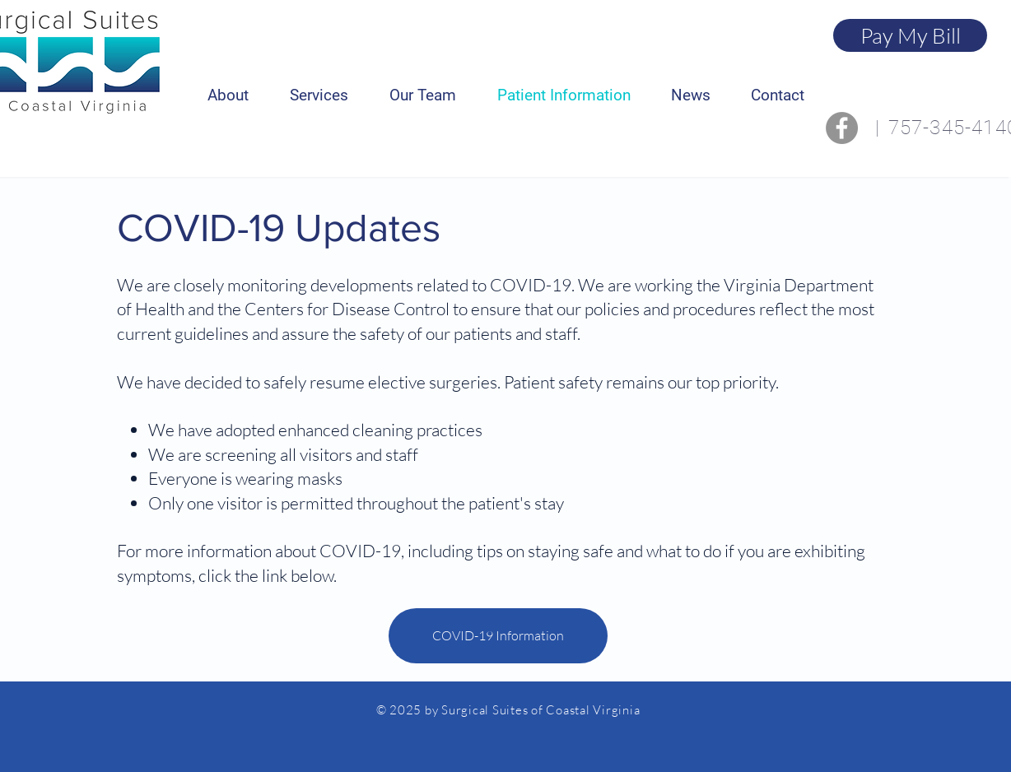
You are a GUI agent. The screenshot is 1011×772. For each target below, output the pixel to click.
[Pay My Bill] (910, 35)
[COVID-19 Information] (498, 635)
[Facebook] (842, 128)
